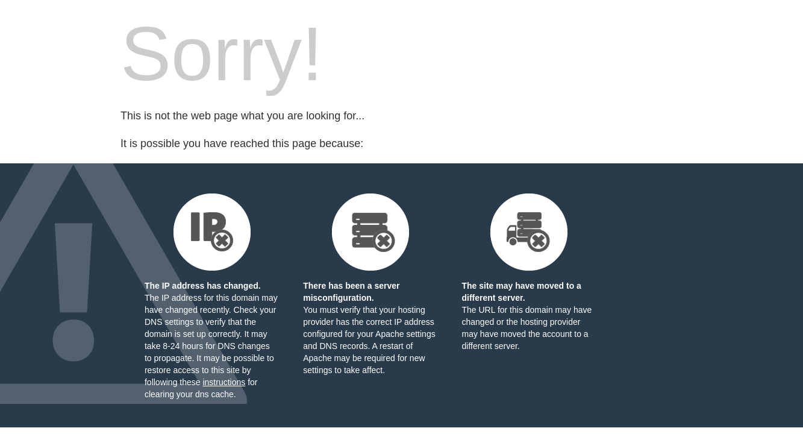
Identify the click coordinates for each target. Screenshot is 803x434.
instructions (223, 382)
